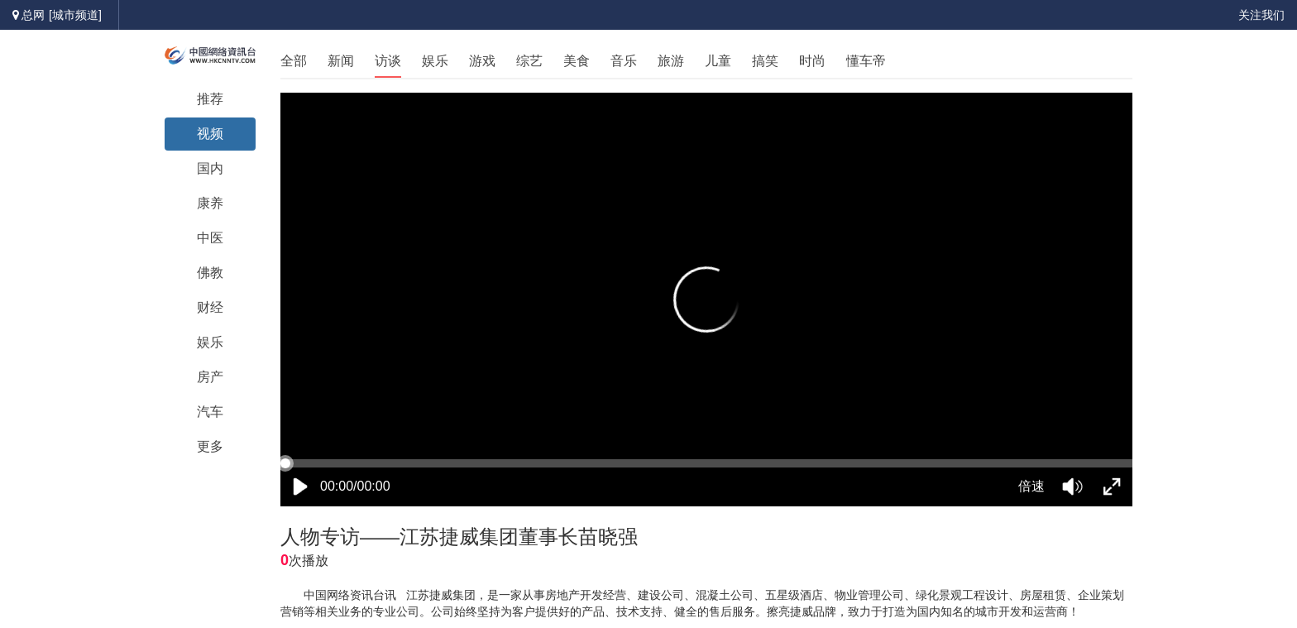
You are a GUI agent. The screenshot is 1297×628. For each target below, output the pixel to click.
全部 (293, 61)
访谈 (388, 61)
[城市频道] (75, 15)
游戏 (482, 61)
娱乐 (435, 61)
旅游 (671, 61)
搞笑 (765, 61)
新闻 (341, 61)
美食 (576, 61)
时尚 (812, 61)
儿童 (718, 61)
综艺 (529, 61)
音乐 (623, 61)
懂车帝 (866, 61)
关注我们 (1261, 15)
